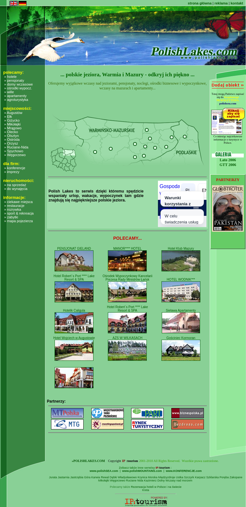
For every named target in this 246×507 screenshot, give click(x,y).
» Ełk (8, 116)
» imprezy (11, 172)
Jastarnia (64, 477)
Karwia (95, 477)
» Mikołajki (12, 124)
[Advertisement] (26, 362)
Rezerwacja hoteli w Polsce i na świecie (156, 486)
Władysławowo (127, 477)
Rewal (105, 477)
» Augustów (13, 113)
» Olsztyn (11, 136)
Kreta (145, 490)
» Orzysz (11, 143)
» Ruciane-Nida (16, 147)
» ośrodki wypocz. (18, 88)
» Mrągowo (12, 128)
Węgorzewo (117, 480)
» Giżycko (11, 120)
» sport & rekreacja (19, 213)
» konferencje (14, 168)
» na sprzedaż (15, 185)
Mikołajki (103, 480)
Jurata (53, 477)
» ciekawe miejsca (18, 202)
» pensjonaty (14, 80)
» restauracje (14, 206)
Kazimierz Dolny (154, 480)
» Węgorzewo (15, 155)
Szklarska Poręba (217, 477)
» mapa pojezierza (18, 221)
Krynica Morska (147, 477)
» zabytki (11, 217)
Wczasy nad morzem (179, 480)
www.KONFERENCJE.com (184, 471)
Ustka (179, 477)
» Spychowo (13, 151)
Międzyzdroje (166, 477)
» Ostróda (11, 139)
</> (182, 204)
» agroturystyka (16, 100)
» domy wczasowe (18, 84)
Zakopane (235, 477)
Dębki (113, 477)
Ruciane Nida (134, 480)
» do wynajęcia (15, 189)
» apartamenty (15, 96)
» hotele (10, 77)
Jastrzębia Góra (80, 477)
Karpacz (200, 477)
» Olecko (11, 132)
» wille (9, 92)
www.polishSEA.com (104, 471)
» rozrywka (12, 209)
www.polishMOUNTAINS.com (142, 471)
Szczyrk (189, 477)
